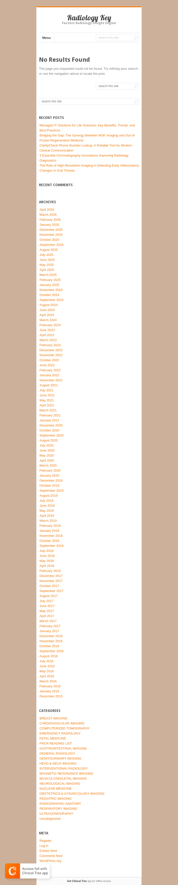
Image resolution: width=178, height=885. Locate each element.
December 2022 (51, 350)
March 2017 (48, 621)
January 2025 (49, 285)
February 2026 (50, 220)
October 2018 (49, 541)
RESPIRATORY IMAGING (58, 808)
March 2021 (48, 410)
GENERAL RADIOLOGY (57, 753)
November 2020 (51, 425)
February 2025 (50, 280)
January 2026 (49, 225)
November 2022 (51, 355)
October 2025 (49, 240)
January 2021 (49, 420)
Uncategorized (50, 819)
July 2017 (47, 601)
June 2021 (47, 395)
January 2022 (49, 375)
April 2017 (47, 616)
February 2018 (50, 571)
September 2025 (52, 245)
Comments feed (51, 856)
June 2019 (47, 505)
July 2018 (47, 551)
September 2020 (52, 435)
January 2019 (49, 531)
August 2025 (49, 250)
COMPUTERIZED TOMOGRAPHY (65, 728)
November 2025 (51, 235)
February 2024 (50, 325)
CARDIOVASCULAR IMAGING (62, 723)
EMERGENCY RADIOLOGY (60, 733)
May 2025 (47, 265)
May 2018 (47, 561)
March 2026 (48, 214)
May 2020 (47, 455)
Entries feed (48, 851)
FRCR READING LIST (56, 743)
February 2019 (50, 526)
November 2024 (51, 290)
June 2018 (47, 556)
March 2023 (48, 340)
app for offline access (89, 881)
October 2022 (49, 360)
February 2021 (50, 415)
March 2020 (48, 465)
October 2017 (49, 586)
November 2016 (51, 641)
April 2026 (47, 209)
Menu (46, 38)
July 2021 (47, 390)
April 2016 (47, 676)
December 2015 (51, 696)
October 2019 (49, 485)
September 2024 (52, 300)
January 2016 (49, 691)
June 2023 (47, 330)
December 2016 (51, 636)
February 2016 (50, 686)
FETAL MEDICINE (53, 738)
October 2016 (49, 646)
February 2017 (50, 626)
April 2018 (47, 566)
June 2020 (47, 450)
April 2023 (47, 335)
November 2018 (51, 536)
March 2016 (48, 681)
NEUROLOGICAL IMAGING (60, 783)
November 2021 (51, 380)
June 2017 (47, 606)
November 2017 (51, 581)
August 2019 (49, 495)
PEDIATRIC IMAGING (56, 798)
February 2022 (50, 370)
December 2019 (51, 480)
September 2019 (52, 490)
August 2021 (49, 385)
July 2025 (47, 255)
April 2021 (47, 405)
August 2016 (49, 656)
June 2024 (47, 310)
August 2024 (49, 305)
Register (46, 841)
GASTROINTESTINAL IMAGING (63, 748)
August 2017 (49, 596)
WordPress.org (50, 861)
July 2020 (47, 445)
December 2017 (51, 576)
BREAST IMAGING (54, 718)
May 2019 (47, 510)
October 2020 (49, 430)
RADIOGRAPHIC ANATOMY (60, 803)
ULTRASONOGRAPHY (56, 814)
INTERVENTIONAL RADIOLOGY (64, 768)
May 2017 (47, 611)
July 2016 (47, 661)
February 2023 (50, 345)
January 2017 (49, 631)
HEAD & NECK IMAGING (58, 763)
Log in (44, 846)
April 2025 (47, 270)
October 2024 (49, 295)
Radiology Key (89, 17)
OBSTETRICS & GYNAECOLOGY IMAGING (72, 793)
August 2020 (49, 440)
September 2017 (52, 591)
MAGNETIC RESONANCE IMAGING (66, 773)
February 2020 (50, 470)
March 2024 (48, 320)
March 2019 (48, 521)
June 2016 (47, 666)
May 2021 (47, 400)
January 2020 (49, 475)
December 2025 (51, 230)
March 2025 (48, 275)
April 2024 (47, 315)
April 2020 (47, 460)
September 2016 (52, 651)
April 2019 (47, 516)
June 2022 (47, 365)
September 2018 (52, 546)
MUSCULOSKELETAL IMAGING (63, 778)
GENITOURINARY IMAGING (61, 758)
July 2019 (47, 500)
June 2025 (47, 260)
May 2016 (47, 671)
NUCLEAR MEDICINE (56, 788)
